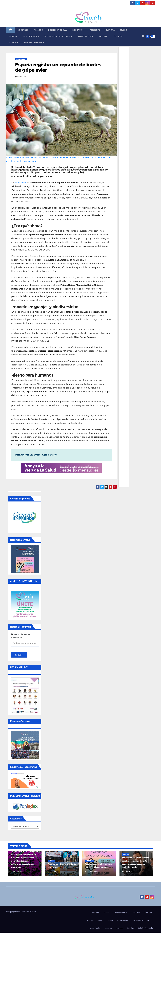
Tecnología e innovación (58, 36)
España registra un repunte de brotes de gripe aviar (58, 67)
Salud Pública (85, 36)
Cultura (110, 30)
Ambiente (95, 30)
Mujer (123, 30)
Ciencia (13, 36)
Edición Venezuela (34, 42)
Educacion (78, 30)
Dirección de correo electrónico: (25, 640)
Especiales (89, 860)
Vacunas (103, 36)
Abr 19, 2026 (92, 872)
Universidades (31, 36)
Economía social (57, 30)
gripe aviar (20, 182)
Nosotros (23, 30)
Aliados (38, 30)
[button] (143, 36)
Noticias (13, 42)
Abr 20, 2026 (19, 872)
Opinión (118, 36)
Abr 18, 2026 (130, 872)
